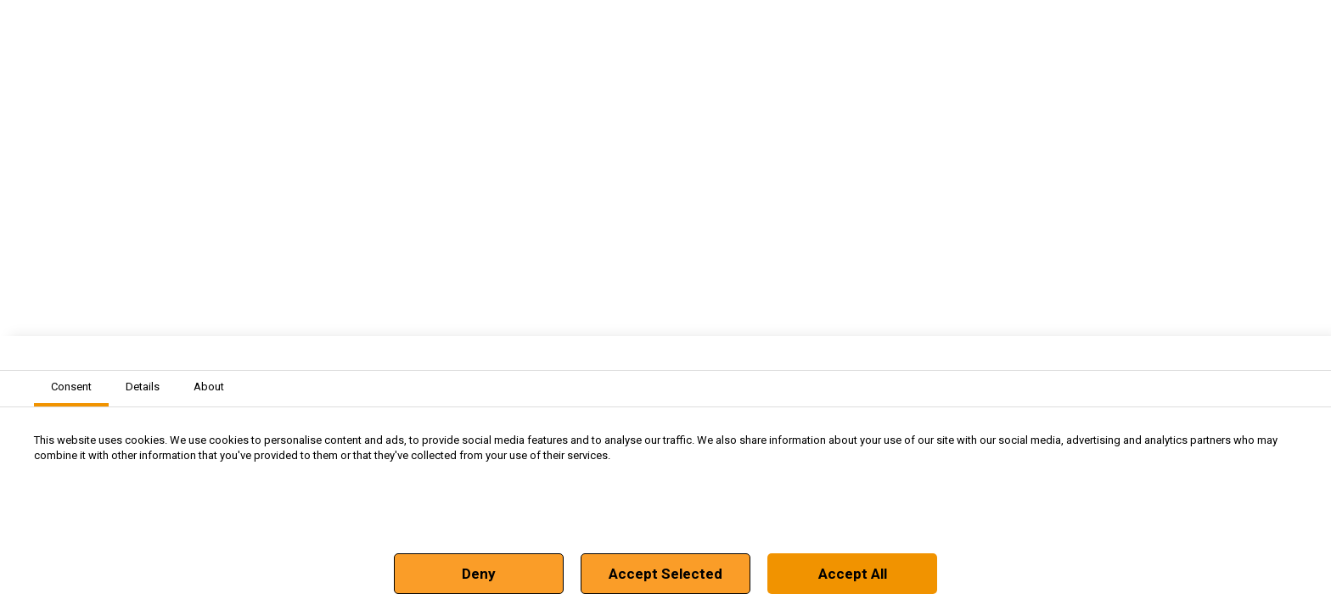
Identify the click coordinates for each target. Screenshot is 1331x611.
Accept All (852, 573)
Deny (479, 573)
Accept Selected (665, 573)
